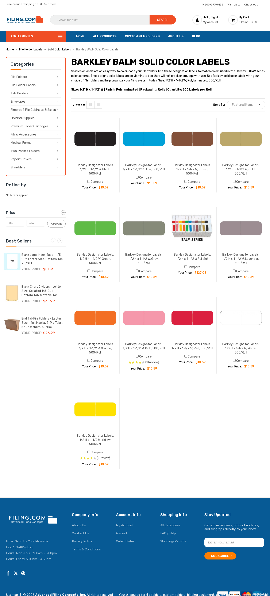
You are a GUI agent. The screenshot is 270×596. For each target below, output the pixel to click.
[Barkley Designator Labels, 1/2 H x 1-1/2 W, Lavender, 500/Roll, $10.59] (241, 228)
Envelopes (18, 101)
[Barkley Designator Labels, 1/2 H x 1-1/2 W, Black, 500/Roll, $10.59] (95, 139)
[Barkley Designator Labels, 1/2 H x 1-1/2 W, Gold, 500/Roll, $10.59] (241, 139)
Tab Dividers (19, 93)
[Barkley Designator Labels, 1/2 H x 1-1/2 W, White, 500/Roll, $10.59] (241, 318)
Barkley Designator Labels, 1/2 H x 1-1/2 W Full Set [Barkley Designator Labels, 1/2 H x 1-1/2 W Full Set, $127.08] (192, 257)
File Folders (19, 77)
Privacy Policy (82, 541)
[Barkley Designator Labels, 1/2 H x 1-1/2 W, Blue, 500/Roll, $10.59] (144, 139)
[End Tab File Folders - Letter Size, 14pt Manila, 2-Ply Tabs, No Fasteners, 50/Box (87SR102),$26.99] (12, 325)
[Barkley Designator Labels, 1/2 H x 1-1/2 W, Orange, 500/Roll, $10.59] (95, 318)
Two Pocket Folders (25, 151)
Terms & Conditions (86, 549)
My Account (125, 525)
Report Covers (21, 159)
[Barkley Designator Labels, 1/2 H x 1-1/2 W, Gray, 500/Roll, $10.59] (144, 228)
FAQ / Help (168, 533)
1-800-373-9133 (212, 4)
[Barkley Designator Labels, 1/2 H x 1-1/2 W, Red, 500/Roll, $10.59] (192, 318)
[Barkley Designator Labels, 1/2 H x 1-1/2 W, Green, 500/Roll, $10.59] (95, 228)
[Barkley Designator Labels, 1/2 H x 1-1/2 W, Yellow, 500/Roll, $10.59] (95, 409)
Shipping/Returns (173, 541)
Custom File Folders (142, 36)
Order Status (125, 541)
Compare (95, 182)
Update (56, 223)
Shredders (18, 167)
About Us (176, 36)
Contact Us (80, 533)
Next (59, 240)
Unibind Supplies (23, 118)
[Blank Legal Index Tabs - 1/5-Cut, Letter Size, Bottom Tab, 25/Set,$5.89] (12, 261)
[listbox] (246, 105)
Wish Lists (233, 4)
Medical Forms (21, 143)
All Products (104, 36)
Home (80, 36)
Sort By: (219, 105)
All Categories (170, 525)
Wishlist (121, 533)
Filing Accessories (23, 134)
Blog (196, 36)
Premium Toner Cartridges (30, 126)
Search (162, 20)
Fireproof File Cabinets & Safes (33, 110)
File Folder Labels (23, 85)
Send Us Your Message (31, 541)
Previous (53, 240)
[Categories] (36, 36)
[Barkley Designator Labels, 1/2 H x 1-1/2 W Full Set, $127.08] (192, 228)
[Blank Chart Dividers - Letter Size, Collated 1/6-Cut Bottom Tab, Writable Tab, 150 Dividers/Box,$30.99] (12, 293)
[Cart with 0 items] (246, 19)
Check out (251, 4)
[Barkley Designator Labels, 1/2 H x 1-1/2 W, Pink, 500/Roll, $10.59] (144, 318)
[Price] (36, 213)
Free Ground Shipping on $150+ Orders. (31, 4)
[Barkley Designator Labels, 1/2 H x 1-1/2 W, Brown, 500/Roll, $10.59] (192, 139)
